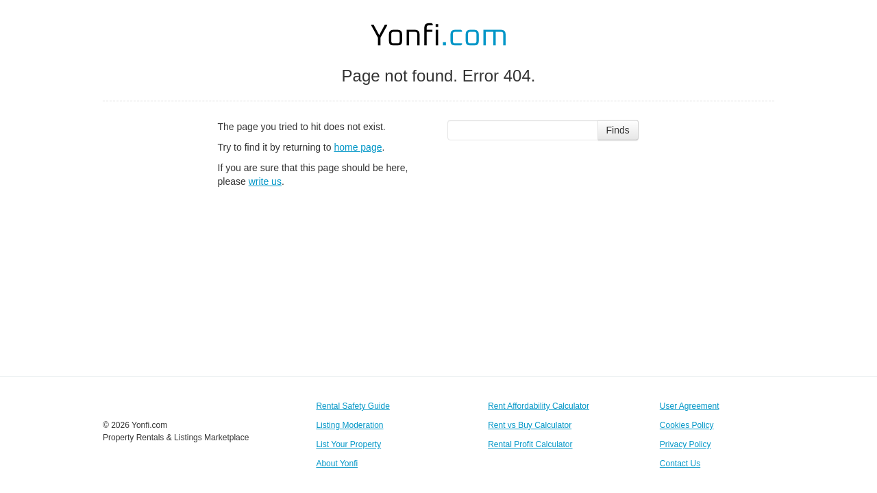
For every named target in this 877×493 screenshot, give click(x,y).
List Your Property (348, 444)
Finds (618, 130)
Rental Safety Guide (352, 406)
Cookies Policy (687, 425)
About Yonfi (337, 463)
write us (265, 181)
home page (358, 147)
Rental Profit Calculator (530, 444)
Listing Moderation (349, 425)
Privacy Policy (685, 444)
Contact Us (680, 463)
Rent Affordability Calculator (538, 406)
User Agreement (689, 406)
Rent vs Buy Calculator (529, 425)
